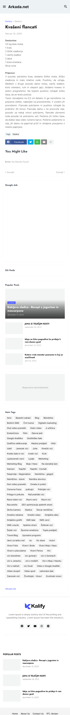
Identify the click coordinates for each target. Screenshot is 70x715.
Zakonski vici (13, 576)
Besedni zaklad (23, 418)
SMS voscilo (13, 525)
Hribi (53, 443)
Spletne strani (30, 525)
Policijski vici (44, 489)
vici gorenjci (30, 555)
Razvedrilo (12, 504)
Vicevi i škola (28, 545)
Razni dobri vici (14, 499)
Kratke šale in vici (15, 453)
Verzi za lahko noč (16, 540)
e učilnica (50, 428)
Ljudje (31, 458)
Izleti (9, 448)
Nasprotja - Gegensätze (18, 474)
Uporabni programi (31, 535)
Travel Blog (12, 535)
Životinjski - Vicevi (33, 576)
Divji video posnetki (16, 428)
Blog (37, 418)
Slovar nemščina (44, 509)
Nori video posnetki (16, 484)
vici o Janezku (14, 561)
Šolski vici (12, 530)
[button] (4, 6)
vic (30, 540)
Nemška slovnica (37, 479)
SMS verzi (44, 520)
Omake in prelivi (38, 484)
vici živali (28, 566)
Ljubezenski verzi (15, 458)
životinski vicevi (53, 576)
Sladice (18, 21)
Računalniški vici (36, 494)
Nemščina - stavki (16, 479)
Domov (8, 21)
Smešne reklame (15, 515)
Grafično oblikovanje (17, 443)
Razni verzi (31, 499)
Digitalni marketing (47, 423)
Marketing (43, 458)
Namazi (10, 469)
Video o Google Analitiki (48, 566)
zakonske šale (46, 571)
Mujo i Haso (31, 463)
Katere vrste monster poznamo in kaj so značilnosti (44, 356)
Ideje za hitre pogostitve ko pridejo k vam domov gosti (43, 340)
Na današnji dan (49, 463)
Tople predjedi (50, 530)
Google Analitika (15, 438)
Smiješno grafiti (14, 520)
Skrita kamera (14, 509)
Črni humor (28, 423)
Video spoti (29, 571)
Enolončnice (13, 433)
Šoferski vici (47, 525)
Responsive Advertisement (35, 387)
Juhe (35, 448)
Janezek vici (22, 448)
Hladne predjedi (39, 443)
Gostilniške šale (34, 438)
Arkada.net (18, 7)
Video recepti (13, 571)
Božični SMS (13, 423)
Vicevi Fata (12, 545)
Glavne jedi (37, 433)
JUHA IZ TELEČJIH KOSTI (37, 323)
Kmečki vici (47, 448)
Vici (48, 550)
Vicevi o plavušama (16, 550)
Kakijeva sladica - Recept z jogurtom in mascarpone (41, 661)
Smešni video (33, 515)
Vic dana (40, 540)
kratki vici (33, 453)
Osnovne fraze (14, 489)
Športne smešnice (29, 530)
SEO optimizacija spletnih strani (37, 504)
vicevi (52, 540)
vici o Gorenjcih (48, 555)
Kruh (44, 453)
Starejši (59, 172)
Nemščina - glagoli (44, 474)
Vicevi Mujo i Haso (48, 545)
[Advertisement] (35, 224)
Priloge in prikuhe (15, 494)
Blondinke (48, 418)
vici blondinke (13, 555)
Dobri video (35, 428)
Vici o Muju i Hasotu (51, 561)
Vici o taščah (13, 566)
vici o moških (31, 561)
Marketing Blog (14, 463)
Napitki (22, 469)
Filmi (25, 433)
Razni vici (46, 499)
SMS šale (30, 520)
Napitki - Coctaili (38, 469)
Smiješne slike (51, 515)
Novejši (10, 172)
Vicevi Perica (36, 550)
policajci (30, 489)
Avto (9, 418)
